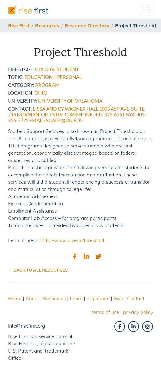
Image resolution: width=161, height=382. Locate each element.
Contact (135, 298)
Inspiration (98, 298)
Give (118, 298)
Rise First (19, 26)
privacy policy (138, 312)
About (32, 298)
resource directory (87, 26)
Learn (76, 298)
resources (47, 26)
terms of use (105, 312)
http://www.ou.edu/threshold (73, 240)
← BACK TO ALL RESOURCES (38, 270)
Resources (54, 298)
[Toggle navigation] (145, 10)
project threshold (135, 26)
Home (15, 298)
